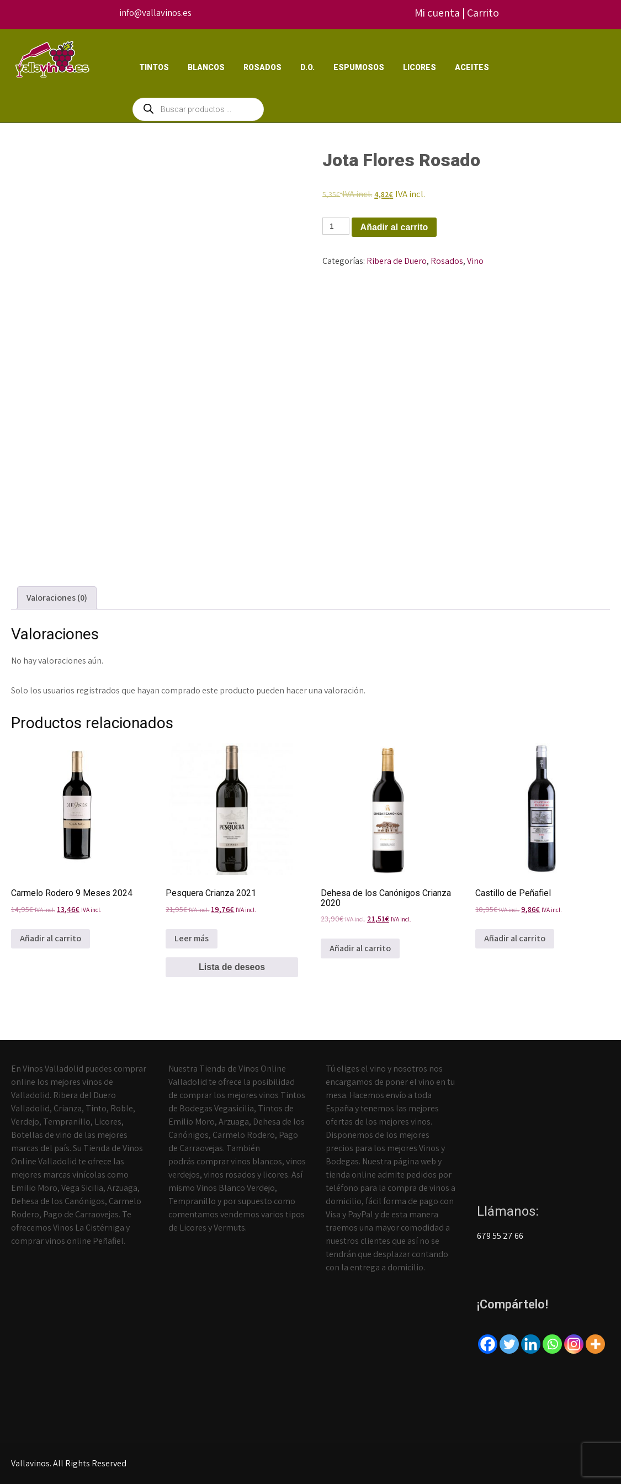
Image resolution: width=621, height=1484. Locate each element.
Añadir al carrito (394, 227)
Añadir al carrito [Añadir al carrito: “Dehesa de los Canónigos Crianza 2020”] (360, 948)
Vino (475, 261)
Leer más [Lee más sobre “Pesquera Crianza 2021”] (191, 938)
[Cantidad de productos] (335, 226)
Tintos (154, 67)
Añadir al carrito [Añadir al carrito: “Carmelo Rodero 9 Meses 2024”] (50, 938)
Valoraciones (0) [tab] (56, 597)
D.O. (307, 67)
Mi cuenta (437, 13)
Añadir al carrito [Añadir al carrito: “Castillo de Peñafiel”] (514, 938)
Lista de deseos (232, 967)
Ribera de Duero (397, 261)
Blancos (206, 67)
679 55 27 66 (500, 1236)
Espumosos (358, 67)
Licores (419, 67)
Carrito (483, 13)
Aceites (472, 67)
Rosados (262, 67)
